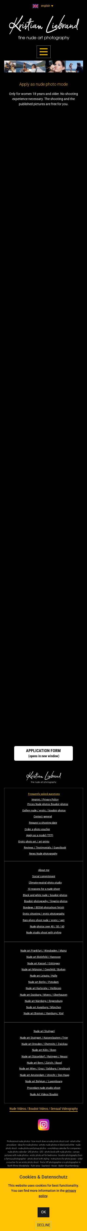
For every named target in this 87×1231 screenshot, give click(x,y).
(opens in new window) (43, 753)
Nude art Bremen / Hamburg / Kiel (44, 1013)
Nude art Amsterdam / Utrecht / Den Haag (44, 1075)
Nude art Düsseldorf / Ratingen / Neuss (45, 1056)
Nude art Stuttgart (44, 1031)
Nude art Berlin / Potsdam (43, 982)
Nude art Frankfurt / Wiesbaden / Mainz (43, 950)
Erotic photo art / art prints (33, 841)
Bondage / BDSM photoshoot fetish (43, 907)
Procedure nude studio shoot (43, 1087)
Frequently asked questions (44, 794)
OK (43, 1212)
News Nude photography (43, 853)
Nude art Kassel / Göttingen (43, 963)
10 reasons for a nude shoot (44, 888)
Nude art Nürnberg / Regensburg (43, 1001)
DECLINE (43, 1225)
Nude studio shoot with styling (43, 932)
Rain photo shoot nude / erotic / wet (43, 920)
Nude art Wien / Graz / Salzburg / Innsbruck (44, 1068)
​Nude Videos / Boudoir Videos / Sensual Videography (44, 1109)
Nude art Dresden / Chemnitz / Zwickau (45, 1044)
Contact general (43, 816)
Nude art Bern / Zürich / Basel (44, 1062)
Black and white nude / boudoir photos (45, 895)
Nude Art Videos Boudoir (44, 1094)
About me (43, 870)
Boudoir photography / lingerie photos (46, 901)
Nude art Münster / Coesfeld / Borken (43, 969)
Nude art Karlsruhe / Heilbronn (43, 988)
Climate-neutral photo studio (45, 882)
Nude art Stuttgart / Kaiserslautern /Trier (44, 1037)
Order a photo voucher (37, 829)
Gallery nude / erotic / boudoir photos (44, 810)
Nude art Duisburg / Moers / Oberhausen (43, 994)
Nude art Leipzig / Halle (43, 975)
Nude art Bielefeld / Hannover (43, 956)
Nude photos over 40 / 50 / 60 (47, 926)
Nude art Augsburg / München (43, 1007)
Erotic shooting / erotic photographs (43, 913)
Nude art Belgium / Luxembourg (43, 1081)
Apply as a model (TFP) (39, 835)
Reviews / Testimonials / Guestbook (45, 847)
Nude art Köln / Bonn (44, 1050)
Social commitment (43, 876)
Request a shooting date (43, 822)
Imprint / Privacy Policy (45, 799)
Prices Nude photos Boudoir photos (47, 804)
